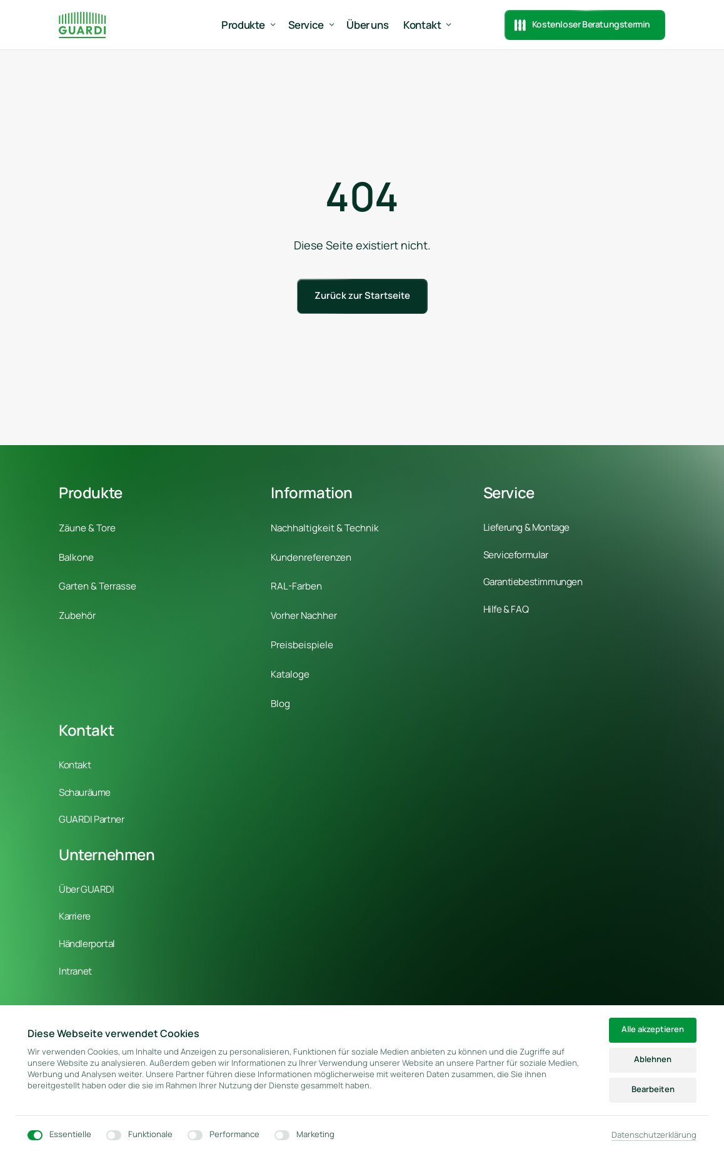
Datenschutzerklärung (653, 1135)
